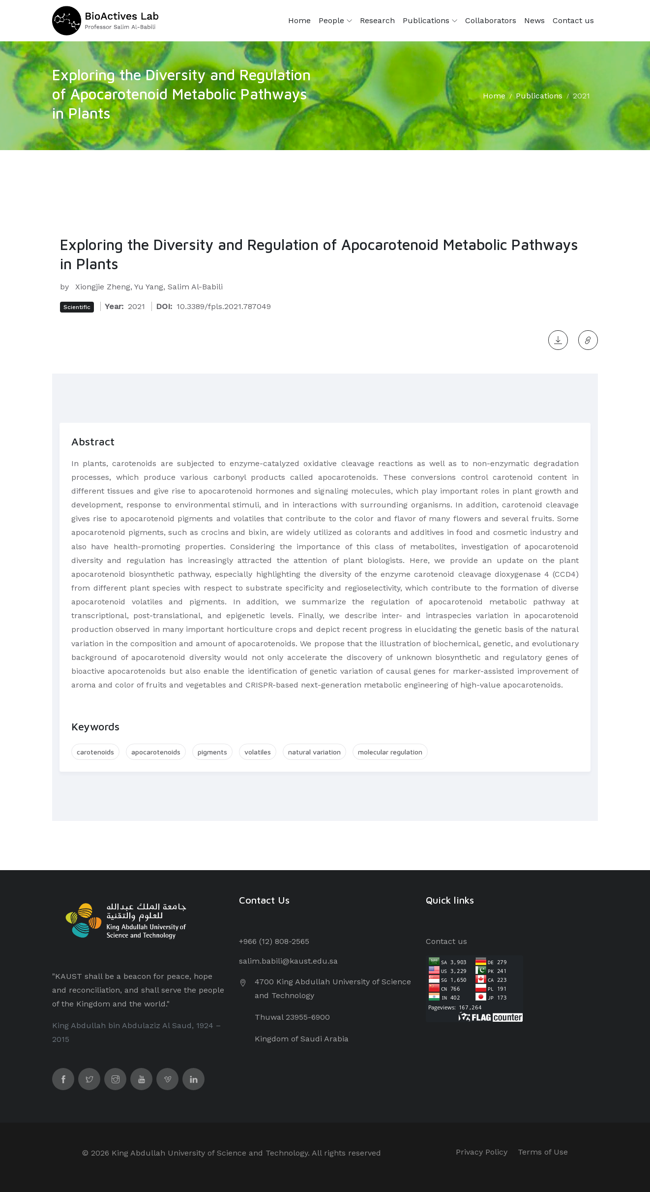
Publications (430, 21)
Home (299, 20)
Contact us (573, 20)
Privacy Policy (481, 1152)
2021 (581, 95)
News (534, 20)
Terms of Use (543, 1152)
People (335, 21)
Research (377, 20)
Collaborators (490, 20)
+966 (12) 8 (259, 941)
